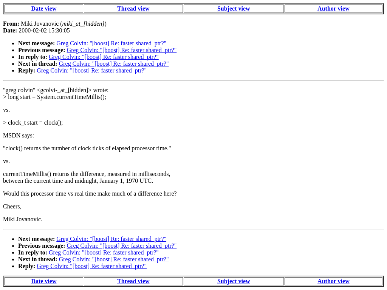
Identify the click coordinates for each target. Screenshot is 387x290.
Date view (43, 8)
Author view (333, 8)
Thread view (133, 8)
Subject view (233, 8)
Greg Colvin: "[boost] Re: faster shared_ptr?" (111, 43)
